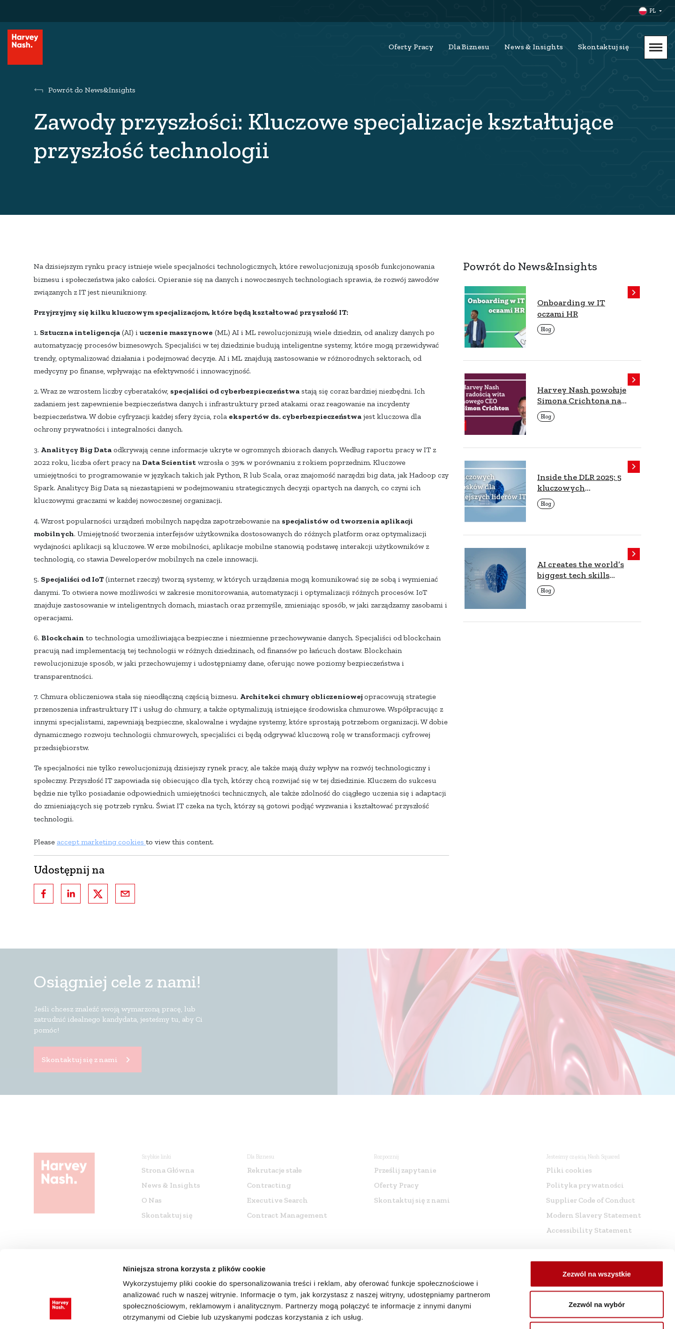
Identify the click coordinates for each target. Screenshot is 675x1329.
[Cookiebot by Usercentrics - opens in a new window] (61, 1311)
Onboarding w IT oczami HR (571, 308)
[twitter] (98, 894)
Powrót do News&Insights (91, 89)
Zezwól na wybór (597, 1237)
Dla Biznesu (469, 46)
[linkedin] (71, 894)
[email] (125, 894)
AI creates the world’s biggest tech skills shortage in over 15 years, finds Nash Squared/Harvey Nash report (580, 570)
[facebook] (43, 894)
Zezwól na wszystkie (596, 1206)
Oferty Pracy (411, 46)
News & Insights (533, 46)
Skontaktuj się (603, 46)
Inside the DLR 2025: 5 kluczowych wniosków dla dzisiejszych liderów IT (582, 483)
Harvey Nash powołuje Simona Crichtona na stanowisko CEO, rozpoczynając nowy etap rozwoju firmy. (581, 396)
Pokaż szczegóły (500, 1310)
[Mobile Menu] (656, 47)
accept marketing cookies (101, 841)
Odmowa (596, 1267)
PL (652, 11)
